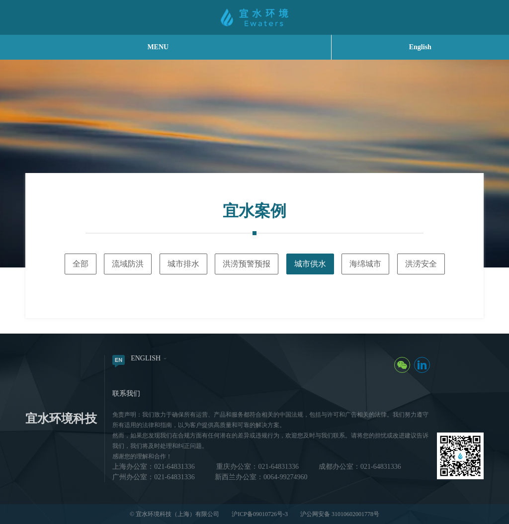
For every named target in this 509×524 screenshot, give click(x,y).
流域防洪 (128, 264)
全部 (80, 264)
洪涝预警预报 (246, 264)
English (420, 47)
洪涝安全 (421, 264)
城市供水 (310, 264)
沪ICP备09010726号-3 (260, 514)
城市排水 (183, 264)
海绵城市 (365, 264)
